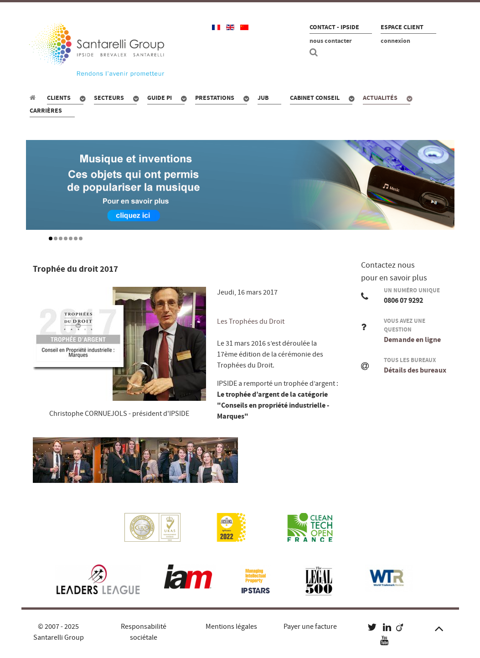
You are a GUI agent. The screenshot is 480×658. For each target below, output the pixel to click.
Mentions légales (231, 626)
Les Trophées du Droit (250, 321)
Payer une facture (310, 626)
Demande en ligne (412, 340)
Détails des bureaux (415, 370)
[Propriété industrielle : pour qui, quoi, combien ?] (34, 98)
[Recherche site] (315, 52)
